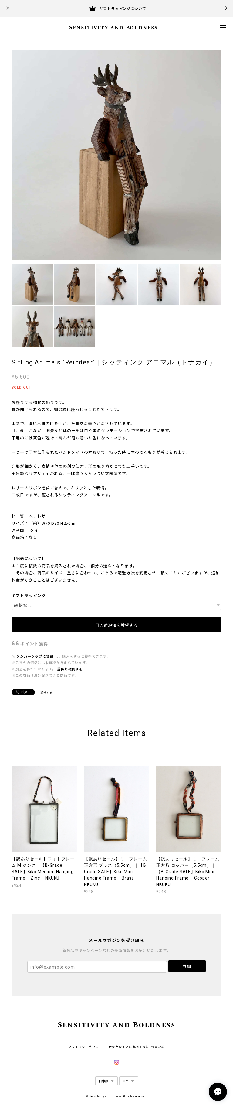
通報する (46, 692)
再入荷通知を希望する (116, 625)
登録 (187, 966)
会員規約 (158, 1046)
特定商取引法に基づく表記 (129, 1046)
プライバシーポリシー (85, 1046)
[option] (116, 155)
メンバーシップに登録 (35, 656)
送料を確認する (70, 669)
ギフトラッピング (29, 595)
